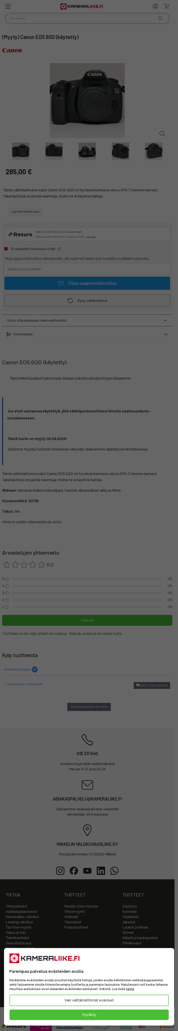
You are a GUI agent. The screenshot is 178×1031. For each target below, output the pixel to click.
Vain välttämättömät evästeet (89, 1000)
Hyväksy (89, 1015)
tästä (130, 989)
